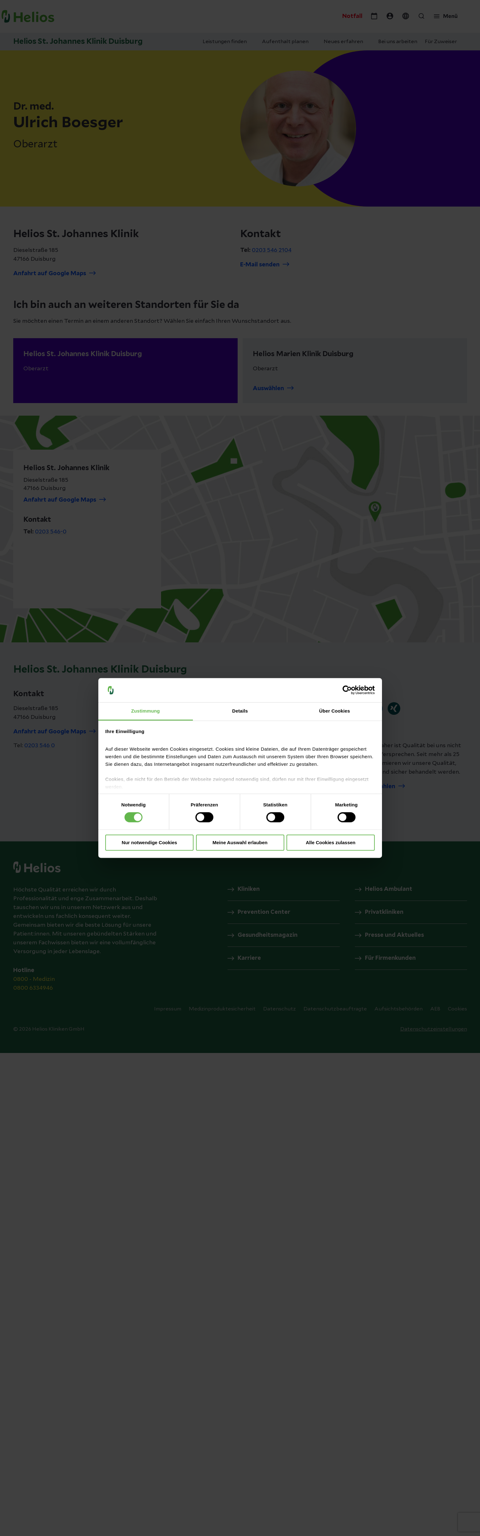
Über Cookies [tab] (334, 711)
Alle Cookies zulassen (331, 842)
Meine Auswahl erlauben (240, 842)
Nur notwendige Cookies (149, 842)
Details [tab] (240, 711)
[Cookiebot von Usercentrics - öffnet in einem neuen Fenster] (347, 690)
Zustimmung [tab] (145, 711)
